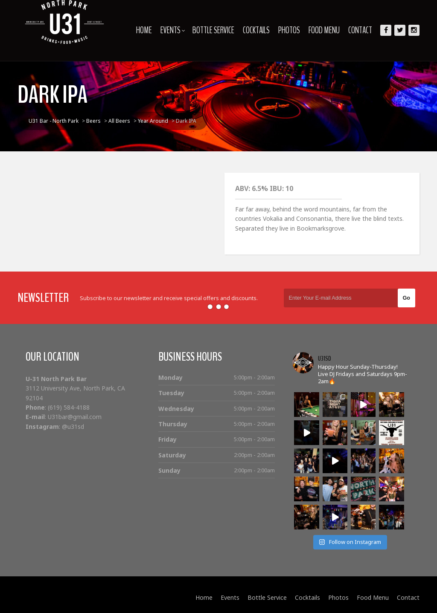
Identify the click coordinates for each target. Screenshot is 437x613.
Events (172, 30)
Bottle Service (213, 30)
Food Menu (324, 30)
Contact (360, 30)
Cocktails (256, 30)
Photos (289, 30)
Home (144, 30)
